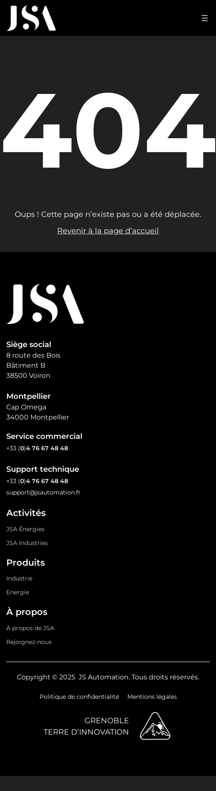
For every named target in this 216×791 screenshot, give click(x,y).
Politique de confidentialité (79, 696)
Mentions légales (152, 696)
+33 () (37, 448)
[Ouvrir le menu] (205, 18)
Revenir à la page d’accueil (108, 230)
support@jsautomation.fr (43, 492)
